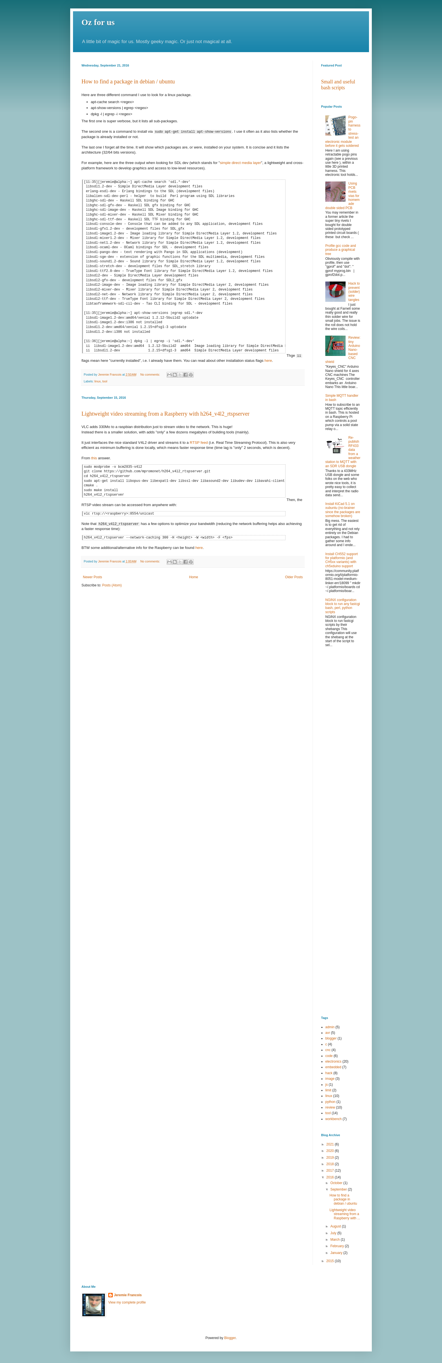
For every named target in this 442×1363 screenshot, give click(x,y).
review (330, 1107)
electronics (333, 1061)
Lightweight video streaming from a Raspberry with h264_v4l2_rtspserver (165, 414)
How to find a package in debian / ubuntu (128, 81)
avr (327, 1033)
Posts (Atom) (111, 585)
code (329, 1056)
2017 (330, 1171)
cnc (328, 1050)
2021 (330, 1144)
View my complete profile (127, 1302)
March (335, 1240)
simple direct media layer (240, 163)
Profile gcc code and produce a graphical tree (340, 250)
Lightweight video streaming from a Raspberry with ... (345, 1214)
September (339, 1189)
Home (193, 577)
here (268, 360)
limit (328, 1090)
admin (330, 1027)
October (336, 1183)
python (330, 1102)
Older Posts (294, 577)
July (333, 1233)
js (326, 1085)
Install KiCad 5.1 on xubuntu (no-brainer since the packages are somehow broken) (342, 510)
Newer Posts (92, 577)
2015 (330, 1261)
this (94, 458)
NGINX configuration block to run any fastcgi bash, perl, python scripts (342, 606)
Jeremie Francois (128, 1295)
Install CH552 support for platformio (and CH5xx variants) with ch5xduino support (341, 560)
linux (97, 381)
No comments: (150, 374)
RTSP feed (199, 442)
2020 (330, 1151)
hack (328, 1073)
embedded (333, 1067)
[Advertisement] (341, 742)
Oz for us (98, 22)
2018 (330, 1164)
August (336, 1226)
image (330, 1079)
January (336, 1253)
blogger (331, 1038)
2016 (330, 1177)
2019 (330, 1158)
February (337, 1246)
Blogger (230, 1338)
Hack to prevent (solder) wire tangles (354, 292)
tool (104, 381)
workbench (333, 1119)
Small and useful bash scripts (338, 84)
